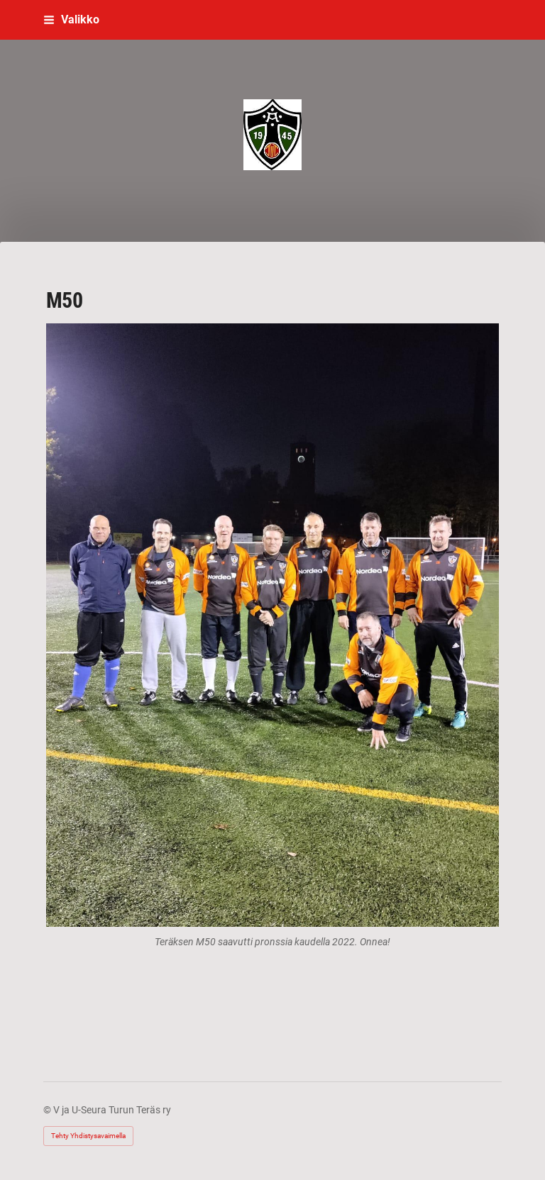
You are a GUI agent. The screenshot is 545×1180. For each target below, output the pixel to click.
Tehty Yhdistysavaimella (88, 1136)
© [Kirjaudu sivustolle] (48, 1109)
